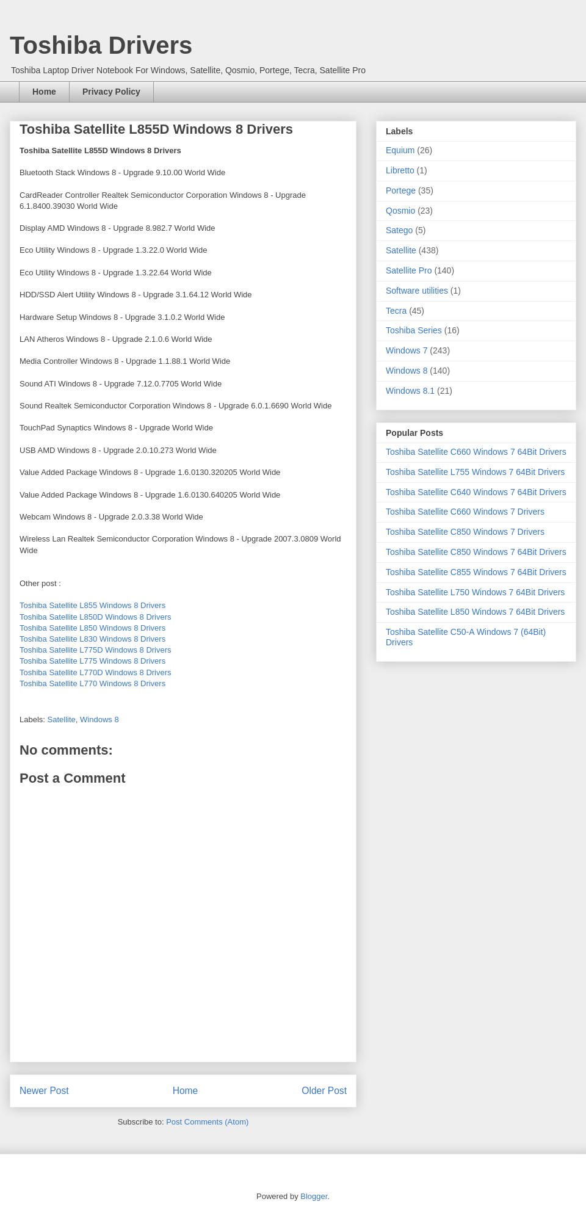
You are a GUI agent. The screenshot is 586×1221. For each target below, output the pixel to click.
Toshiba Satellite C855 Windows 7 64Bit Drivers (476, 572)
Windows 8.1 (410, 391)
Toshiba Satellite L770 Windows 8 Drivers (92, 683)
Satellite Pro (409, 270)
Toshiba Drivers (101, 45)
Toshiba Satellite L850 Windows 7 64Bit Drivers (475, 612)
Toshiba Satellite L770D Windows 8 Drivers (96, 672)
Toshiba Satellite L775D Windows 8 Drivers (96, 649)
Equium (400, 150)
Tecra (396, 311)
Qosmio (400, 211)
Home (44, 91)
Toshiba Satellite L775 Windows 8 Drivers (92, 660)
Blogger (313, 1196)
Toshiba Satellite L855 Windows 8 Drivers (92, 605)
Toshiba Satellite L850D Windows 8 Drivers (96, 616)
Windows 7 (406, 350)
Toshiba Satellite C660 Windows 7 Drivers (465, 511)
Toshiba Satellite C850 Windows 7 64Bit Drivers (476, 552)
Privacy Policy (111, 91)
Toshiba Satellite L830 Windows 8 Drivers (92, 638)
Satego (399, 230)
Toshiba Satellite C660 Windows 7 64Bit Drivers (476, 452)
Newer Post (44, 1090)
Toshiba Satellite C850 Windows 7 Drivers (465, 532)
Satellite (62, 719)
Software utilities (417, 290)
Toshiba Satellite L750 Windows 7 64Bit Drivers (475, 592)
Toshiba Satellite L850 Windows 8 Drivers (92, 627)
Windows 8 (99, 719)
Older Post (324, 1090)
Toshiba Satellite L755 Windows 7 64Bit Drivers (475, 472)
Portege (401, 190)
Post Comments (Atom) (207, 1121)
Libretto (400, 170)
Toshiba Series (414, 330)
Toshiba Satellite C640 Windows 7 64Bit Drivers (476, 492)
